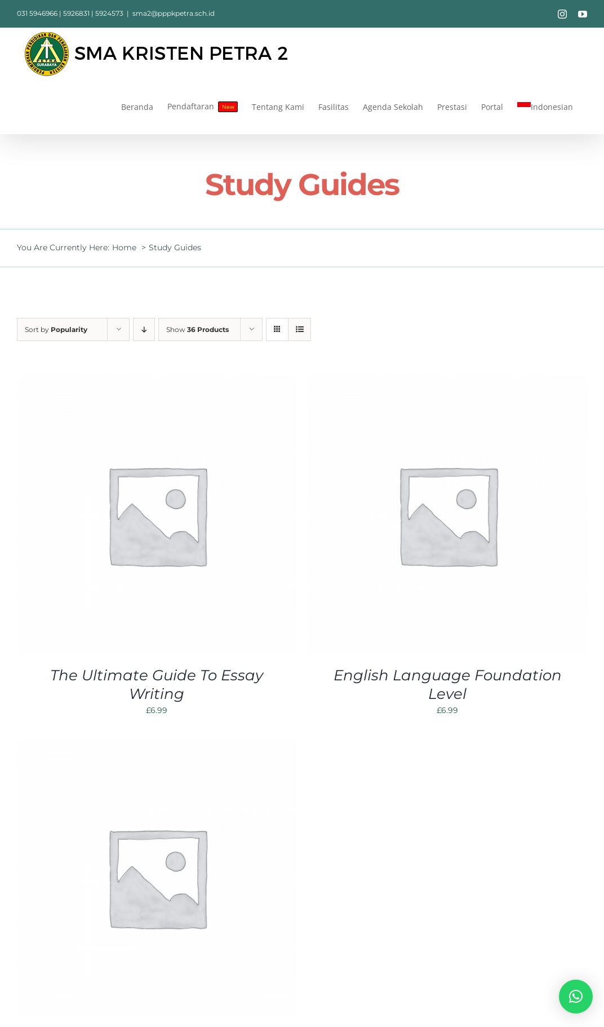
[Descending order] (144, 329)
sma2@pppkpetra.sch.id (173, 13)
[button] (576, 996)
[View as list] (299, 329)
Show (197, 329)
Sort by (56, 329)
